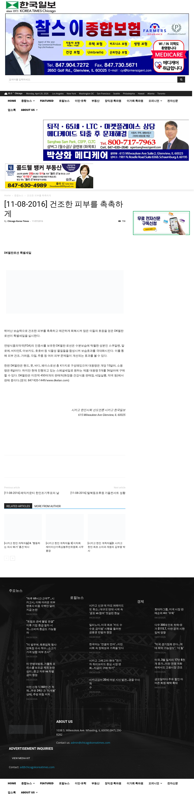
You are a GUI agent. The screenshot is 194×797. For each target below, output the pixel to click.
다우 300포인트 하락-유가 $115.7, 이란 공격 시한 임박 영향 (170, 628)
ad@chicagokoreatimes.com (37, 767)
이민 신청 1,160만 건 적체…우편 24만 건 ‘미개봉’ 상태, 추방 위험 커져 (41, 690)
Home (7, 195)
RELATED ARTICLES (18, 506)
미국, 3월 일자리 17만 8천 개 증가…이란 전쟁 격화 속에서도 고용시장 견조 (170, 663)
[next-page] (12, 558)
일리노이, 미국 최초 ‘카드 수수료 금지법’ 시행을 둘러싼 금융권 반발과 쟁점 (105, 628)
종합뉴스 (18, 195)
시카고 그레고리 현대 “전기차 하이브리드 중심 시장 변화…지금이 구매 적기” (105, 664)
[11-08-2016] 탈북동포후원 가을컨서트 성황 (97, 493)
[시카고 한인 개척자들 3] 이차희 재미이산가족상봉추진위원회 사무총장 (64, 547)
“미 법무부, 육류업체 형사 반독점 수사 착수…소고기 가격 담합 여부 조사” (41, 648)
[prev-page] (6, 558)
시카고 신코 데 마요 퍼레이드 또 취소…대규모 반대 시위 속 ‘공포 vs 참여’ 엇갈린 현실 (106, 609)
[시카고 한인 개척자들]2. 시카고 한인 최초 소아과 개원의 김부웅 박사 (106, 547)
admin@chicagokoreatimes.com (90, 742)
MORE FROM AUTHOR (47, 506)
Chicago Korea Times (18, 221)
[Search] (181, 79)
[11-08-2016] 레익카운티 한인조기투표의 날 (31, 493)
